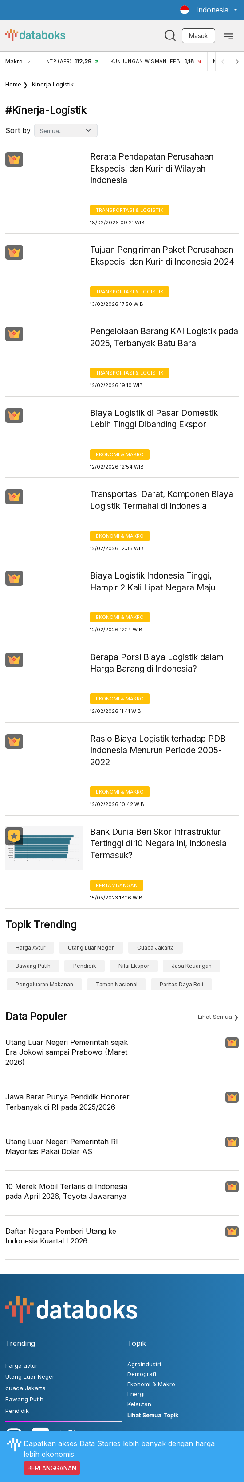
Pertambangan (117, 885)
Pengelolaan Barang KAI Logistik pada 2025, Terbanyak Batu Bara (164, 337)
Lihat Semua (215, 1016)
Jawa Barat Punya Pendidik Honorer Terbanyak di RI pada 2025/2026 (67, 1101)
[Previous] (223, 61)
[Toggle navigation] (229, 35)
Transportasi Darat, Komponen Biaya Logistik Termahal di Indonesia (161, 500)
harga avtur (30, 947)
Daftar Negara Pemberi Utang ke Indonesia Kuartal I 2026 (60, 1236)
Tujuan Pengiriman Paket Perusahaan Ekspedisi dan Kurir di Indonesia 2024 (162, 256)
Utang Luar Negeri (91, 947)
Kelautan (139, 1404)
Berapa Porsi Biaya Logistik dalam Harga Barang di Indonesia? (157, 663)
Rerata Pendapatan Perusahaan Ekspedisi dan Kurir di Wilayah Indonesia (151, 168)
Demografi (141, 1373)
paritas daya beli (181, 984)
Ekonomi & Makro (120, 454)
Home (13, 84)
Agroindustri (144, 1364)
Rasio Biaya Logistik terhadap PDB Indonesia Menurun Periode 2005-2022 (158, 750)
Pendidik (84, 965)
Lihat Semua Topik (152, 1415)
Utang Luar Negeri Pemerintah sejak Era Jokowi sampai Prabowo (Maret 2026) (66, 1052)
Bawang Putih (33, 965)
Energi (136, 1393)
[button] (209, 9)
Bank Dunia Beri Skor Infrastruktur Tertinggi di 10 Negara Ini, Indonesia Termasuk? (158, 843)
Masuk (198, 35)
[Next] (237, 61)
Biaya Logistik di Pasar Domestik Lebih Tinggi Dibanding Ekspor (154, 419)
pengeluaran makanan (44, 984)
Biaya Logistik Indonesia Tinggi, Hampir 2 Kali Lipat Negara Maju (152, 582)
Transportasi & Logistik (129, 210)
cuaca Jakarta (155, 947)
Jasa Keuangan (192, 965)
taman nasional (117, 984)
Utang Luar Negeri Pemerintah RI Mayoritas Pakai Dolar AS (61, 1146)
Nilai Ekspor (133, 965)
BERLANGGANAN (52, 1468)
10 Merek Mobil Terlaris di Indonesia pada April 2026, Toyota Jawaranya (66, 1191)
